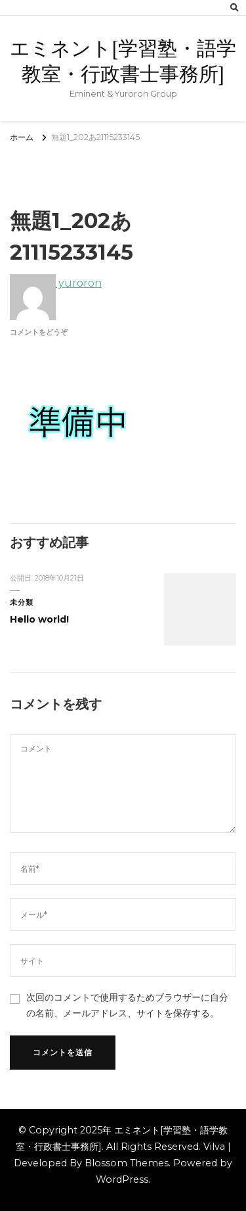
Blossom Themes (127, 1163)
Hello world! (39, 619)
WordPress (122, 1179)
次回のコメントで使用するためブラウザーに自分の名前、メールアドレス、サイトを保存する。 (127, 1004)
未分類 (21, 602)
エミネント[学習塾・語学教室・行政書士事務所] (123, 61)
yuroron (56, 283)
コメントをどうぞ (39, 332)
